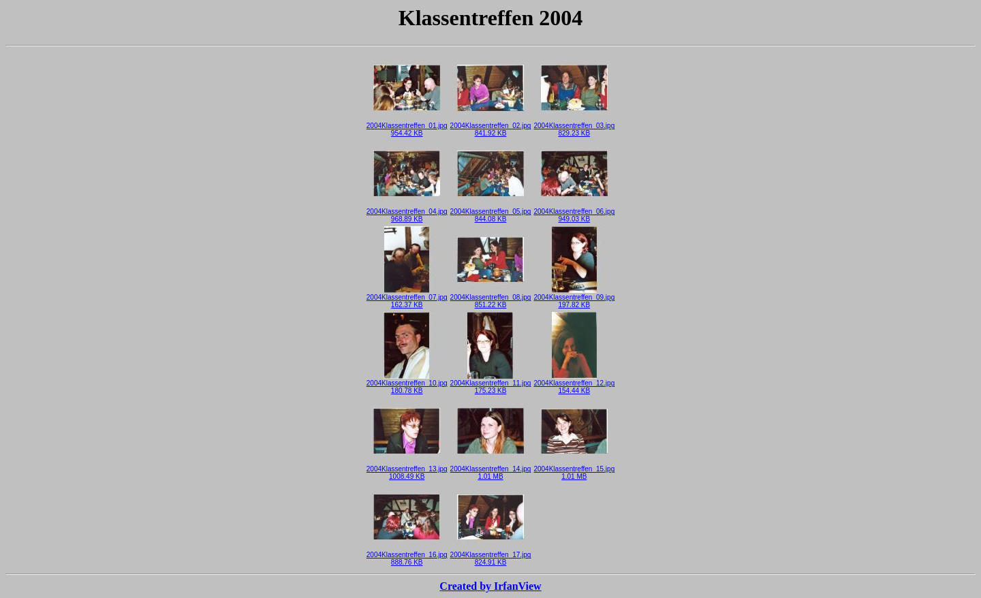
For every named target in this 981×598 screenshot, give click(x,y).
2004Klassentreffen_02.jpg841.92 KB (490, 126)
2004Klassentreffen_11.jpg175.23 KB (490, 383)
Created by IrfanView (490, 586)
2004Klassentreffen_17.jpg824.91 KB (490, 555)
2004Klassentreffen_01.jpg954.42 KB (407, 126)
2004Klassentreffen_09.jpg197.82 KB (573, 298)
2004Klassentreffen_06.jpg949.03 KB (573, 212)
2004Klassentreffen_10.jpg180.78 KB (407, 383)
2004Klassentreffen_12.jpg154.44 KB (573, 383)
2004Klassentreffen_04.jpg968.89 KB (407, 212)
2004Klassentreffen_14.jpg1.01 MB (490, 469)
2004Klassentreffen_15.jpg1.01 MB (573, 469)
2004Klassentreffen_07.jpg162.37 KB (407, 298)
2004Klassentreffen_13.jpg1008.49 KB (407, 469)
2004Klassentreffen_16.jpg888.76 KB (407, 555)
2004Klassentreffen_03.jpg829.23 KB (573, 126)
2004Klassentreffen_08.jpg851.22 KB (490, 298)
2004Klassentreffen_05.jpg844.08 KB (490, 212)
